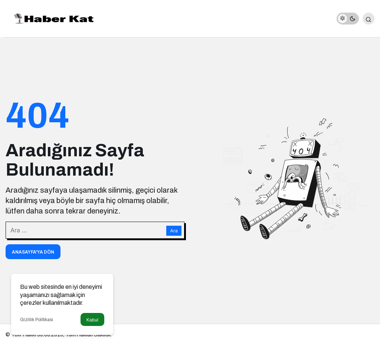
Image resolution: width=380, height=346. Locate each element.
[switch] (348, 19)
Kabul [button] (92, 320)
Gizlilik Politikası (36, 319)
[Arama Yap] (368, 19)
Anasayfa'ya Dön (33, 252)
